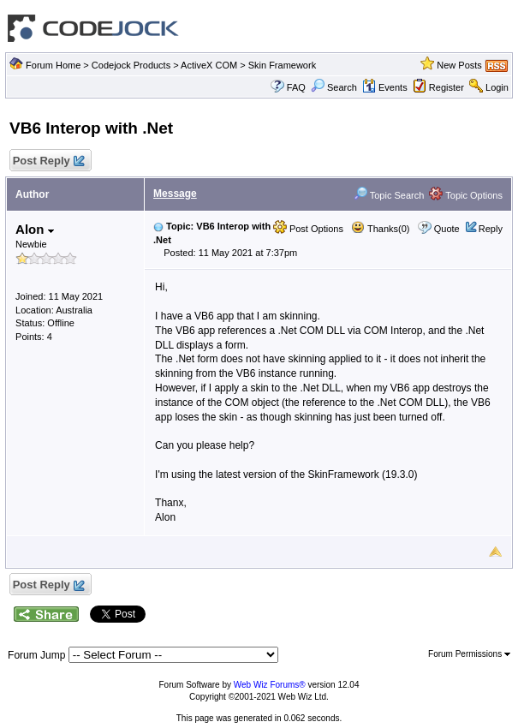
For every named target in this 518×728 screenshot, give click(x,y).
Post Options (308, 229)
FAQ (296, 87)
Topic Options (466, 195)
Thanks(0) (380, 229)
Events (385, 87)
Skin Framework (282, 65)
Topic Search (389, 195)
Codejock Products (131, 65)
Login (497, 87)
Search (334, 87)
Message (175, 194)
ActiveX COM (209, 65)
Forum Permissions (469, 654)
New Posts (459, 65)
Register (446, 87)
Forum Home (53, 65)
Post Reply (47, 161)
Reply (491, 229)
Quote (447, 229)
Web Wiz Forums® (270, 684)
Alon (34, 229)
